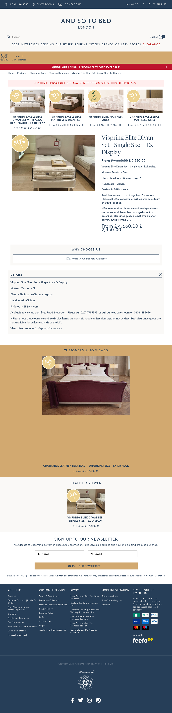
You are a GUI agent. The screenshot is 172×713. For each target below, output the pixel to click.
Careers (12, 613)
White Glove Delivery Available (89, 258)
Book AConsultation (19, 58)
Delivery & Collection (49, 600)
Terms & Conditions (48, 596)
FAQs (41, 617)
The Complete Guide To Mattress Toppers (82, 617)
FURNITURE (64, 44)
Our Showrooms (16, 622)
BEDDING (47, 44)
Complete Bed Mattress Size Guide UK (84, 631)
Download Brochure (18, 630)
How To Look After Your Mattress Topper (82, 624)
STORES (135, 44)
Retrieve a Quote (110, 596)
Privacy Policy (139, 575)
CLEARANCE (151, 44)
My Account (135, 4)
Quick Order (45, 621)
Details (16, 274)
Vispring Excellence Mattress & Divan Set (66, 118)
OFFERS (94, 44)
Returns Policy (46, 612)
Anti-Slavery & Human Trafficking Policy (19, 608)
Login (42, 625)
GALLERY (121, 44)
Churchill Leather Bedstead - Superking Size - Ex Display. (86, 465)
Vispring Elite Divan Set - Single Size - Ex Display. (86, 519)
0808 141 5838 (113, 202)
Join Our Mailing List (112, 600)
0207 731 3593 (122, 199)
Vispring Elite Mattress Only (105, 118)
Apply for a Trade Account (52, 629)
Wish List (157, 4)
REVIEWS (80, 44)
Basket (157, 36)
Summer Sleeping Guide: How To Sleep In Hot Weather (85, 610)
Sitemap (106, 604)
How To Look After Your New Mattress (84, 597)
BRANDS (108, 44)
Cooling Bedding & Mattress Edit (84, 604)
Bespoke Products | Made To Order (22, 601)
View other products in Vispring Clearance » (36, 328)
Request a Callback (17, 634)
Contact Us (70, 4)
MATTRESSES (30, 44)
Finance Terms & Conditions (53, 604)
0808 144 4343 (17, 4)
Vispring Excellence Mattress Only (145, 118)
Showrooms (43, 4)
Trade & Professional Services (22, 626)
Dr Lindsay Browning (18, 618)
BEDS (15, 44)
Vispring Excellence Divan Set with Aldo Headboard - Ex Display (27, 120)
